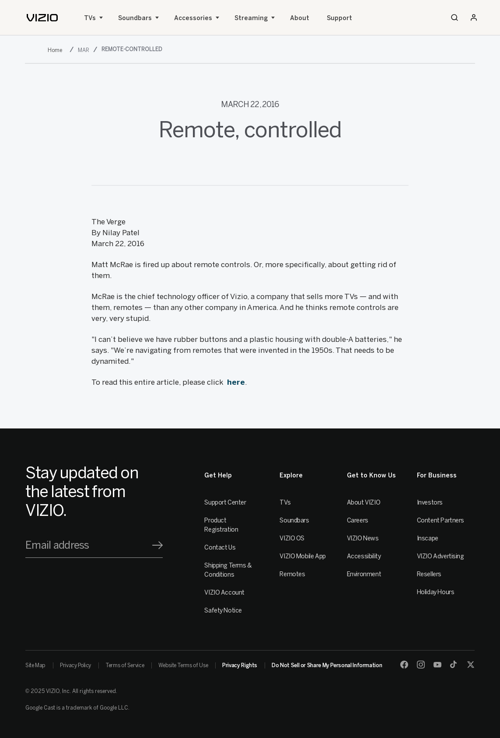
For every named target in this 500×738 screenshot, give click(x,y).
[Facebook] (404, 664)
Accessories (193, 18)
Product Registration (221, 525)
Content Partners (440, 520)
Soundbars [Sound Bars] (135, 18)
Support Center (225, 502)
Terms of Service (124, 665)
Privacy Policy (75, 665)
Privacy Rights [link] (239, 665)
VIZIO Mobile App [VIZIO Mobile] (302, 556)
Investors (430, 502)
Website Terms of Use (183, 665)
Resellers (429, 574)
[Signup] (157, 545)
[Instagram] (421, 664)
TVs (90, 18)
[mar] (84, 50)
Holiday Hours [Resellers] (436, 592)
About (299, 18)
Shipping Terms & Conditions (228, 570)
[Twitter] (471, 664)
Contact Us (219, 547)
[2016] (57, 50)
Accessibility (364, 556)
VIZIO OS (292, 538)
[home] (42, 18)
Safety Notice (223, 610)
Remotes (292, 574)
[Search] (454, 17)
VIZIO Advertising (440, 556)
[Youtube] (437, 664)
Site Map (35, 665)
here (236, 382)
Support (339, 18)
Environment (364, 574)
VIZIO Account (224, 592)
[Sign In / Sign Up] (474, 17)
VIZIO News (363, 538)
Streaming (251, 18)
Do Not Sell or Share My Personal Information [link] (327, 665)
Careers (357, 520)
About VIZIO (363, 502)
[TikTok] (454, 664)
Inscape (427, 538)
